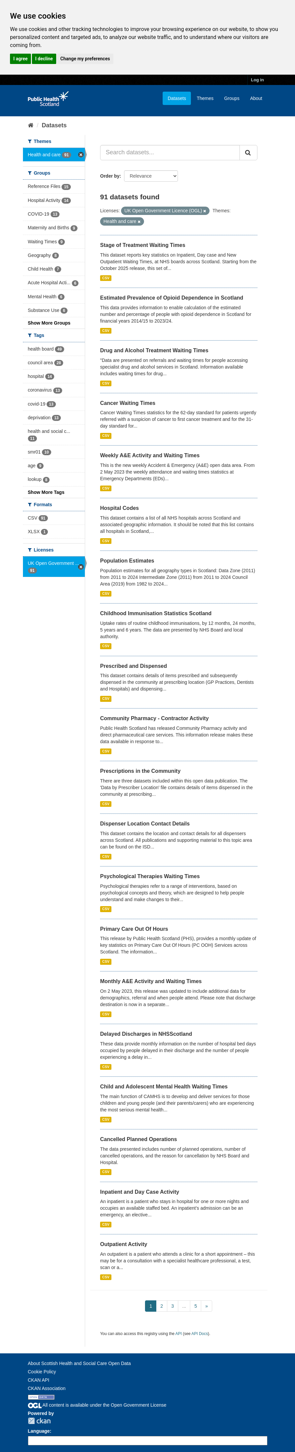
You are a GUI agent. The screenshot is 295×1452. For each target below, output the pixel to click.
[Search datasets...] (170, 152)
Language (39, 1431)
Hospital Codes (119, 508)
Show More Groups (49, 323)
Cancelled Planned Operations (138, 1139)
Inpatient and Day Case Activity (139, 1192)
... (184, 1306)
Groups (231, 98)
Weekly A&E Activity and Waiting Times (150, 455)
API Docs (200, 1333)
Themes (205, 98)
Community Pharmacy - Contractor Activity (154, 718)
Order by (109, 176)
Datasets (177, 98)
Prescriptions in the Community (140, 771)
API (178, 1333)
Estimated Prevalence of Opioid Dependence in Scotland (171, 298)
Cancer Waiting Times (127, 403)
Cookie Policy (42, 1371)
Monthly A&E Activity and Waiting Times (151, 981)
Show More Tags (46, 492)
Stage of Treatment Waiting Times (142, 245)
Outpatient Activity (123, 1244)
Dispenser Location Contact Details (145, 823)
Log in (257, 79)
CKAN (39, 1420)
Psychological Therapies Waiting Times (150, 876)
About (256, 98)
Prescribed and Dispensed (133, 666)
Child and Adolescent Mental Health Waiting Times (163, 1086)
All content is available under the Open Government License (97, 1405)
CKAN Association (47, 1388)
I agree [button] (20, 58)
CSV (105, 278)
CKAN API (39, 1380)
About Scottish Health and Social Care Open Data (79, 1363)
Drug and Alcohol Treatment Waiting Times (154, 350)
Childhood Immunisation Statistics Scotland (156, 613)
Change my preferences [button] (85, 58)
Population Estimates (127, 561)
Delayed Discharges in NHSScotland (146, 1034)
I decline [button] (44, 58)
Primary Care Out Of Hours (134, 929)
